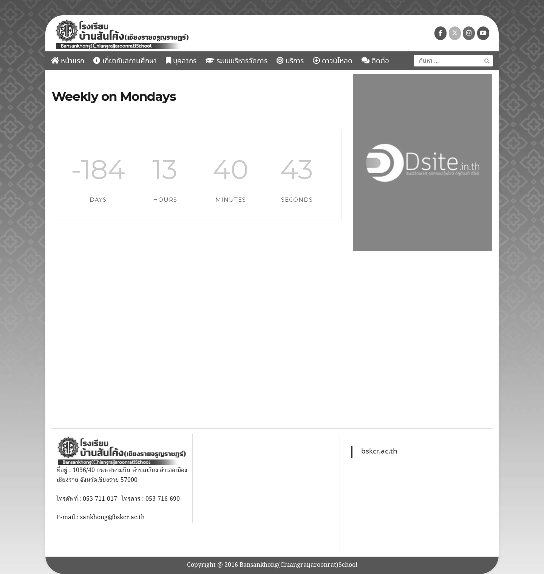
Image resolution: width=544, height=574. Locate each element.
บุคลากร (181, 61)
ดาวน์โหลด (332, 61)
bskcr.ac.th (379, 451)
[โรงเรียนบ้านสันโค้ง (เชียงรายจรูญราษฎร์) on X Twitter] (455, 33)
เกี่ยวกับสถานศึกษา (125, 61)
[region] (422, 162)
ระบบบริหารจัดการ (236, 61)
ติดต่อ (375, 61)
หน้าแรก (67, 61)
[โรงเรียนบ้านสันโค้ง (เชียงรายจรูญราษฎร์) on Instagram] (469, 33)
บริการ (290, 61)
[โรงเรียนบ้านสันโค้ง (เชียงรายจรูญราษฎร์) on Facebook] (440, 33)
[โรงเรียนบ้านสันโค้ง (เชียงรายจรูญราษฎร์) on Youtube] (483, 33)
